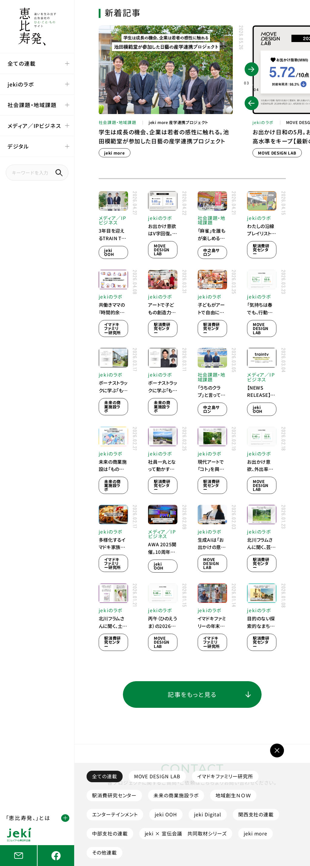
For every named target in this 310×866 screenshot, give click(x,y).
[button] (252, 103)
